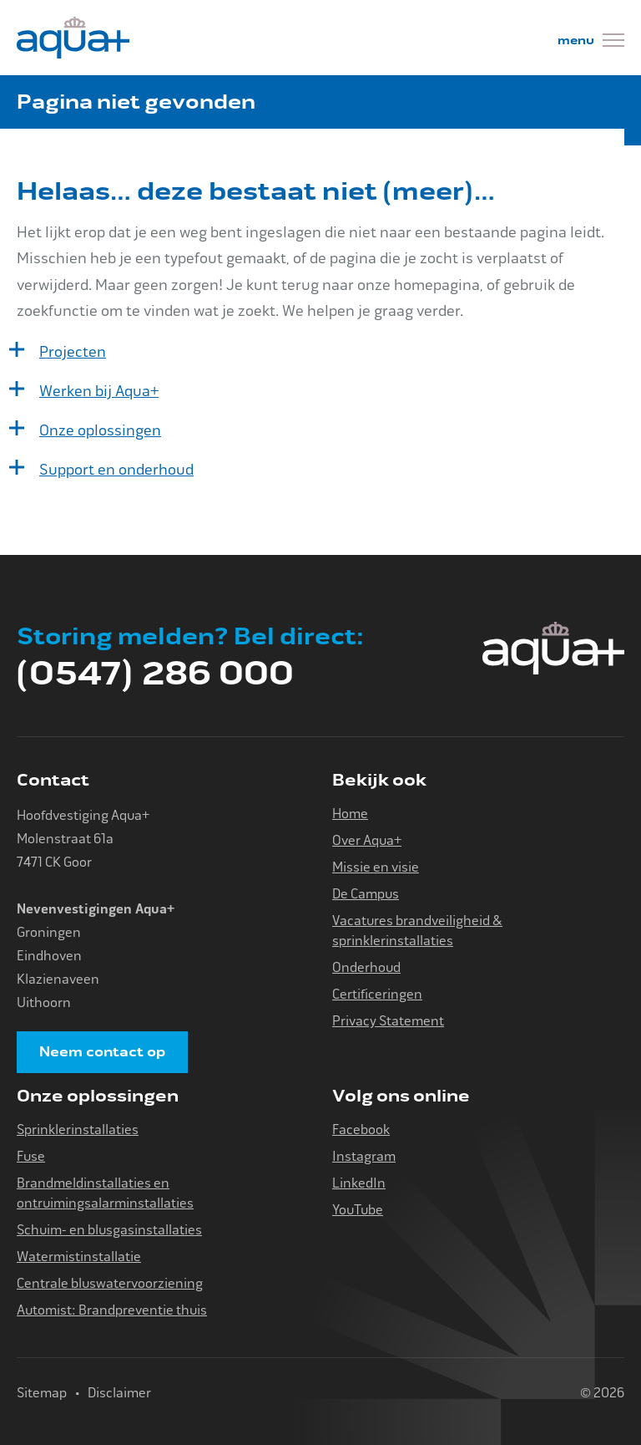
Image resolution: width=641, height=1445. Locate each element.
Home (350, 814)
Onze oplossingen (100, 430)
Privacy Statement (388, 1021)
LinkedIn (359, 1183)
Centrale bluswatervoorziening (110, 1283)
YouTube (357, 1210)
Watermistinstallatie (79, 1256)
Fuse (31, 1156)
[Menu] (591, 42)
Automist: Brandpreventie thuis (112, 1310)
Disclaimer (119, 1393)
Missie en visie (375, 867)
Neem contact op (102, 1052)
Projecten (72, 352)
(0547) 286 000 (155, 674)
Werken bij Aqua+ (99, 391)
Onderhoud (366, 967)
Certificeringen (377, 994)
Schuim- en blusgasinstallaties (109, 1230)
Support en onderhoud (116, 469)
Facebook (361, 1129)
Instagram (364, 1156)
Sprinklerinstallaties (78, 1129)
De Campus (365, 894)
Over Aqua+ (366, 840)
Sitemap (42, 1393)
